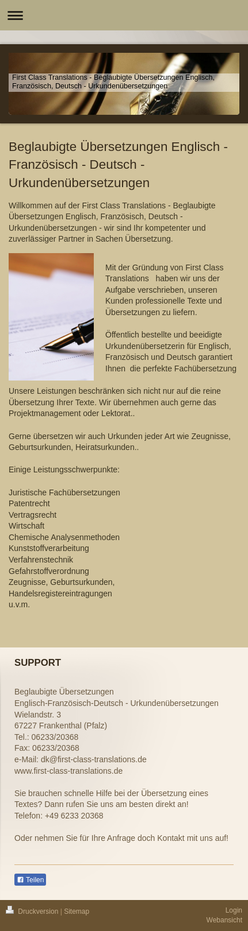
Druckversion (33, 911)
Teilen (30, 880)
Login (234, 910)
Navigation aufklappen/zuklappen (124, 15)
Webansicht (224, 920)
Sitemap (76, 911)
